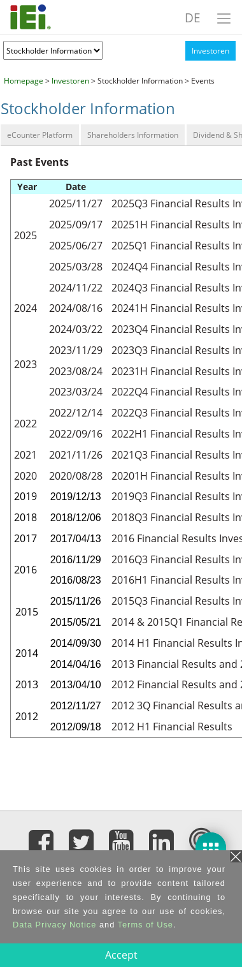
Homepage (23, 80)
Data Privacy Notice (54, 924)
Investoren (210, 50)
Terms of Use (145, 924)
